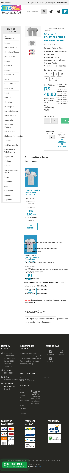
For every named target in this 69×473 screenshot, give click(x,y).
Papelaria (8, 199)
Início (46, 28)
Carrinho (22, 412)
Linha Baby (8, 120)
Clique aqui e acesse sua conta (40, 318)
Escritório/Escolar (11, 111)
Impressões (9, 156)
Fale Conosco (49, 378)
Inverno (7, 43)
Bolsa (6, 177)
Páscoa (7, 61)
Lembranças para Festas (11, 171)
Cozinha (7, 161)
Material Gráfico (10, 47)
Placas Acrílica (9, 131)
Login (52, 2)
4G (52, 78)
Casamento (8, 190)
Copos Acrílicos (10, 84)
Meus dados (22, 392)
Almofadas (8, 88)
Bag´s (6, 79)
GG (61, 73)
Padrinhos (8, 181)
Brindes (7, 165)
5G (58, 78)
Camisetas (8, 65)
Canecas (7, 70)
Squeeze (7, 195)
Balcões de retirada (27, 381)
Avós (6, 186)
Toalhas (7, 140)
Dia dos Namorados (9, 37)
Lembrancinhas (10, 115)
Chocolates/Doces (11, 52)
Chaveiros (8, 102)
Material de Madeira (8, 126)
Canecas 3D (9, 75)
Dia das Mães (9, 56)
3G (46, 78)
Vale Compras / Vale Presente (10, 150)
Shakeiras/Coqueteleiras (11, 136)
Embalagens (9, 106)
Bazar (6, 93)
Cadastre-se (62, 2)
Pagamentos (22, 399)
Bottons (7, 97)
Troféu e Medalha (11, 145)
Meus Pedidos (22, 405)
